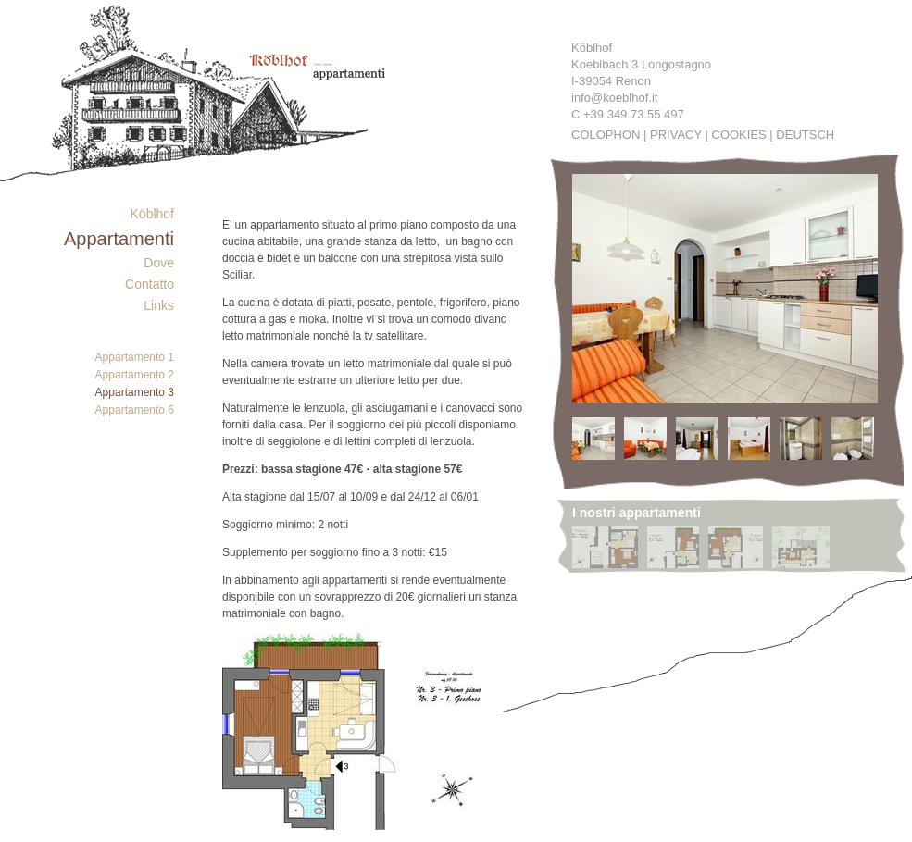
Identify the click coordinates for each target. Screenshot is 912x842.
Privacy (676, 135)
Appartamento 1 (134, 357)
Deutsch (805, 135)
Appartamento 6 (134, 409)
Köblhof (152, 213)
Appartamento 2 (134, 374)
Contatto (149, 284)
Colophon (605, 135)
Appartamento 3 (134, 392)
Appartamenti (119, 239)
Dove (159, 262)
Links (159, 305)
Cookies (739, 135)
